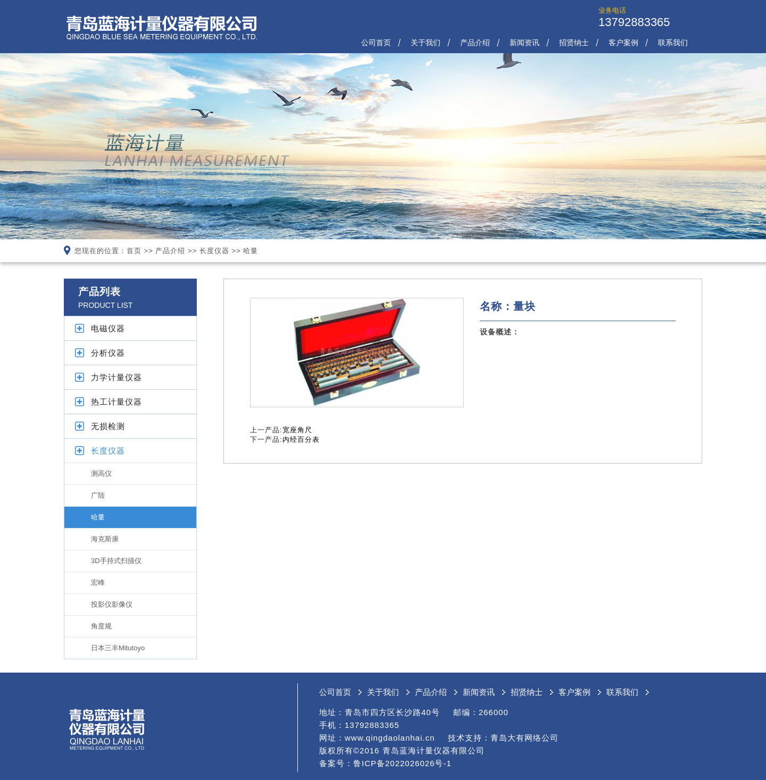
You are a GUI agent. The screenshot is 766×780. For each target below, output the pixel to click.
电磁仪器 (108, 328)
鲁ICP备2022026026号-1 (402, 763)
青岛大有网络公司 (524, 737)
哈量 (250, 251)
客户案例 (623, 42)
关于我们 (425, 42)
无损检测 (108, 426)
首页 (134, 251)
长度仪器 (214, 251)
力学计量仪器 (116, 377)
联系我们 (673, 42)
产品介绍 (475, 42)
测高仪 (101, 473)
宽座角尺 (297, 430)
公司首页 (376, 42)
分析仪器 (108, 352)
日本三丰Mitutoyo (118, 648)
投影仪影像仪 (111, 604)
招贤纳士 (574, 42)
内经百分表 (301, 439)
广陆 (98, 495)
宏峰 (98, 582)
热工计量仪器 (116, 401)
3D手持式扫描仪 (116, 561)
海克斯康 (105, 539)
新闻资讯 (524, 42)
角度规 (101, 626)
